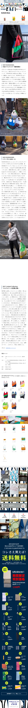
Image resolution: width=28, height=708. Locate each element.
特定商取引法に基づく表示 (14, 701)
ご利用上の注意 (14, 703)
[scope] (4, 9)
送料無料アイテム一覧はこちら (14, 693)
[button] (26, 9)
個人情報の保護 (14, 704)
